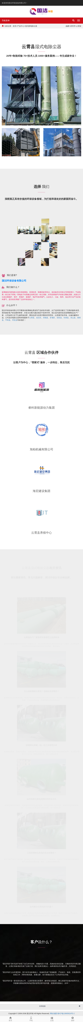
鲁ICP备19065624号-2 (66, 1013)
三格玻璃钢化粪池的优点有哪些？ (41, 853)
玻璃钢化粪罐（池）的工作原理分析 (41, 745)
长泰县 (66, 318)
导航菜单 (6, 20)
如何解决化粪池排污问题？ (41, 907)
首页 (14, 26)
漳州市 (72, 26)
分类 (52, 1019)
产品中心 (20, 26)
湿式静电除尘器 (31, 26)
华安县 (14, 320)
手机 (31, 1018)
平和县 (7, 320)
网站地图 (53, 1013)
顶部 (72, 1018)
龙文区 (38, 318)
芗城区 (52, 318)
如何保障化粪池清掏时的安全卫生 (41, 799)
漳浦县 (45, 318)
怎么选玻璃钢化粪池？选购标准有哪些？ (41, 691)
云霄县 (31, 318)
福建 (67, 26)
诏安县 (59, 318)
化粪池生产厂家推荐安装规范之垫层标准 (41, 637)
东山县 (73, 318)
